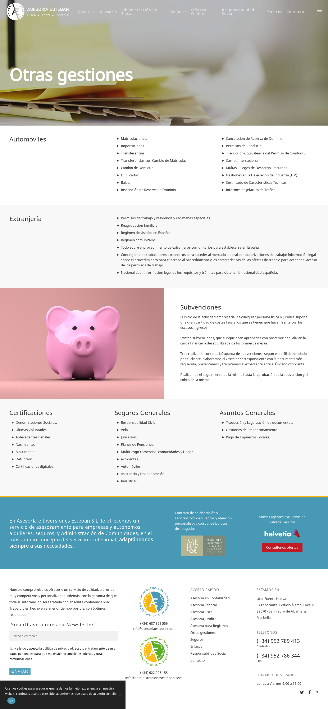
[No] (120, 695)
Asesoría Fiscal (201, 612)
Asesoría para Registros (209, 625)
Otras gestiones (203, 632)
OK (11, 700)
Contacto (197, 660)
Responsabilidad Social (208, 653)
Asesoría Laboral (203, 605)
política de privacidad (58, 648)
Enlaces (196, 646)
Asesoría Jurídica (203, 619)
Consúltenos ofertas (282, 547)
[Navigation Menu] (319, 11)
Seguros (197, 639)
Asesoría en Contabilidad (210, 598)
